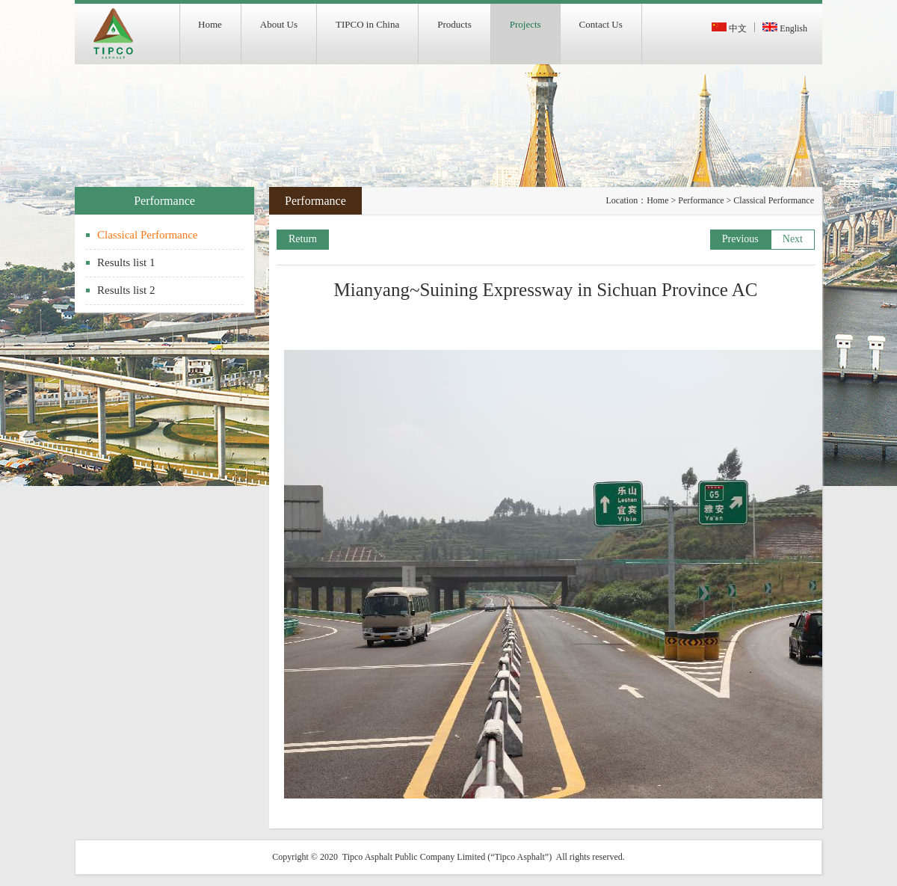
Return (303, 238)
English (784, 28)
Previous (740, 238)
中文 (729, 28)
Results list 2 (126, 290)
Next (793, 238)
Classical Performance (147, 235)
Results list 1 (126, 262)
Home (657, 200)
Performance (701, 200)
